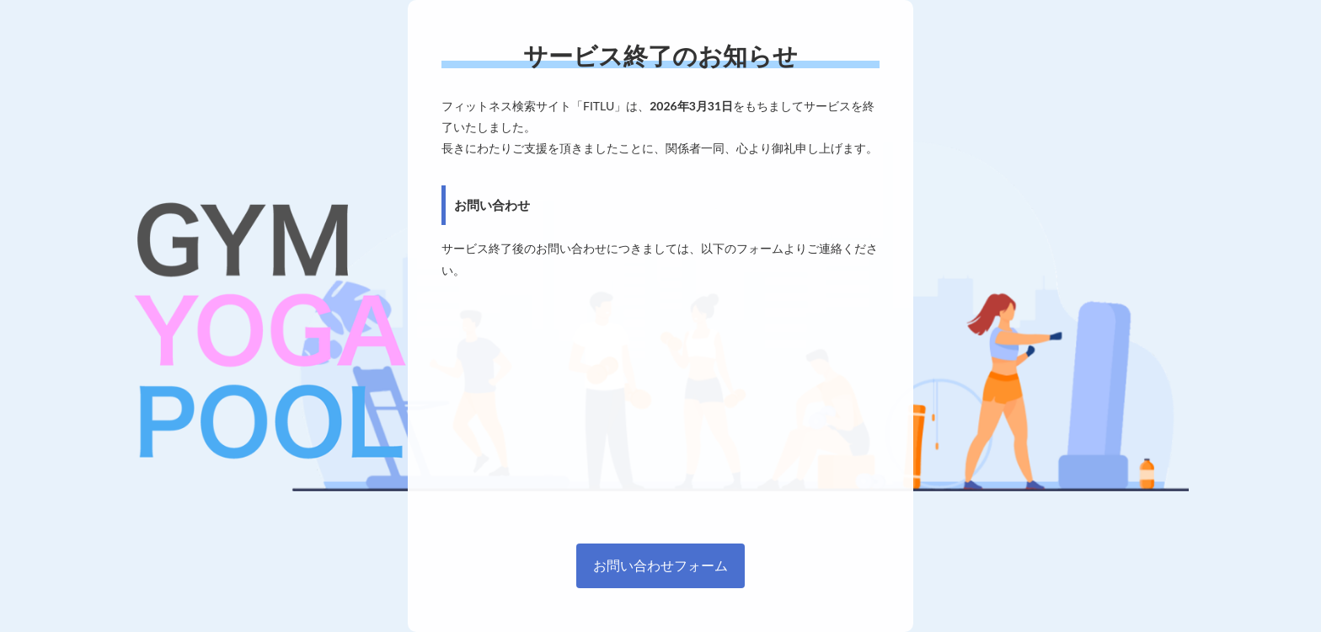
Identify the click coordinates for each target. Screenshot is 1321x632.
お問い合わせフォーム (660, 565)
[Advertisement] (660, 407)
